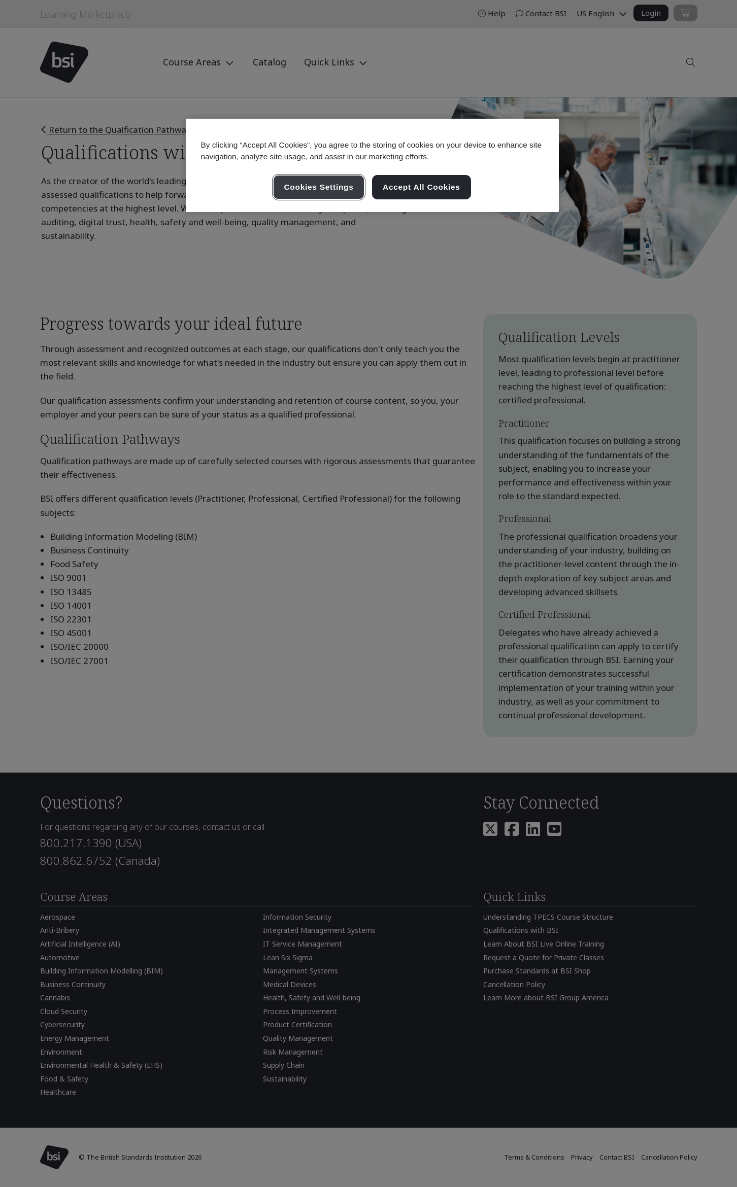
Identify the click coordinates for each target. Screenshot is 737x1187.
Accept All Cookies (421, 187)
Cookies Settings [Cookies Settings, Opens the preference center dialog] (318, 187)
